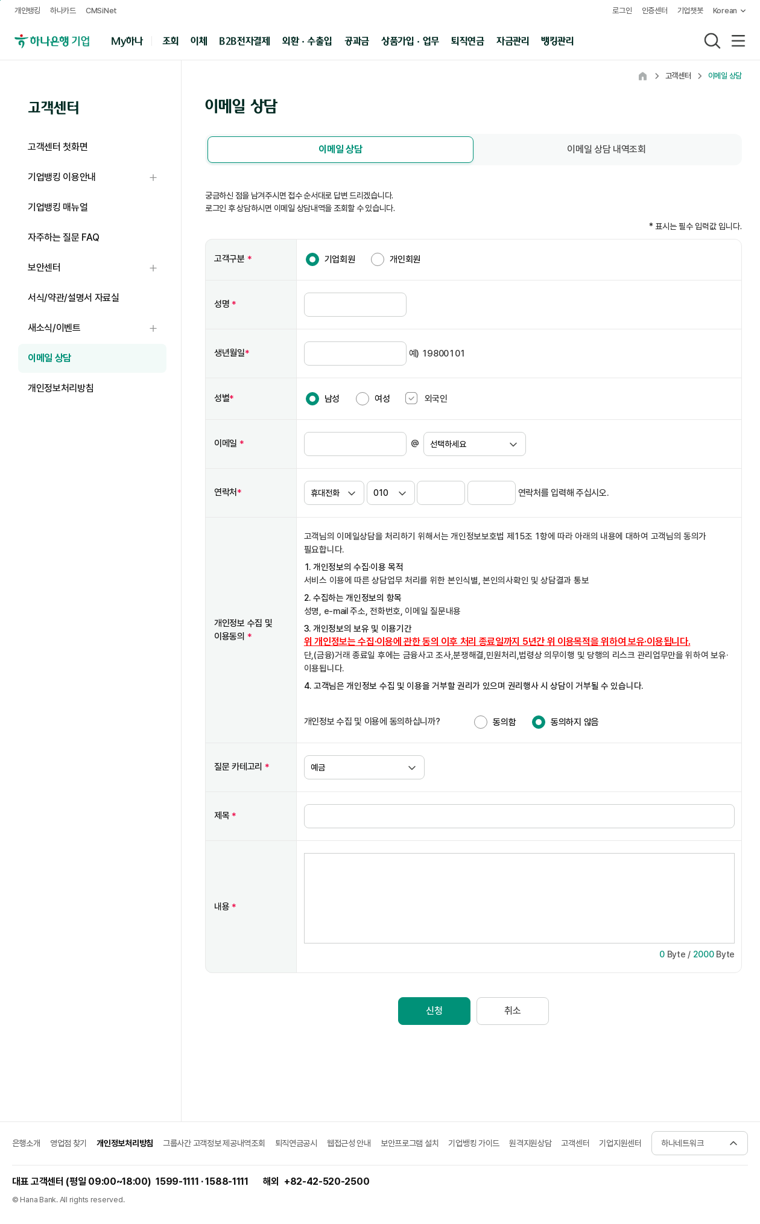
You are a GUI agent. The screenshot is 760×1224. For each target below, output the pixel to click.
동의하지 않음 (575, 720)
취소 (512, 1009)
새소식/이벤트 (97, 328)
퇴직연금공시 (296, 1142)
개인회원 (405, 258)
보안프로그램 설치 (410, 1142)
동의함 (504, 720)
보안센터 (97, 268)
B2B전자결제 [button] (244, 40)
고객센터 (575, 1142)
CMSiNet (101, 10)
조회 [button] (170, 40)
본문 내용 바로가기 (0, 0)
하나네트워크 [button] (682, 1142)
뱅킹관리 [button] (557, 40)
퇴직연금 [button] (467, 40)
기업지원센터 (620, 1142)
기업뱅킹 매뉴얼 (57, 207)
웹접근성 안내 (349, 1142)
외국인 (426, 397)
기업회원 (340, 258)
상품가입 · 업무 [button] (410, 40)
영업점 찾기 (68, 1142)
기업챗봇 (690, 10)
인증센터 (655, 10)
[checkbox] (411, 397)
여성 (382, 397)
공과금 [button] (356, 40)
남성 (332, 397)
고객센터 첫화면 (57, 147)
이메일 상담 (49, 358)
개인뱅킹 (27, 10)
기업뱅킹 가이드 (473, 1142)
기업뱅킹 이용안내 (97, 177)
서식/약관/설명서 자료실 (73, 297)
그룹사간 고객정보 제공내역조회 (214, 1142)
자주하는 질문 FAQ (63, 237)
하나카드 (63, 10)
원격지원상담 (530, 1142)
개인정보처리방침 (60, 388)
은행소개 (26, 1142)
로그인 (622, 10)
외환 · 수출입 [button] (307, 40)
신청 (434, 1009)
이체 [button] (199, 40)
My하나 (127, 40)
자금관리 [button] (513, 40)
